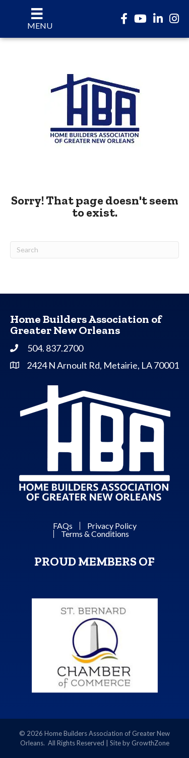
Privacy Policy (112, 526)
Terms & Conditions (95, 534)
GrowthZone (150, 743)
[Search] (94, 249)
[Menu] (37, 19)
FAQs (63, 526)
